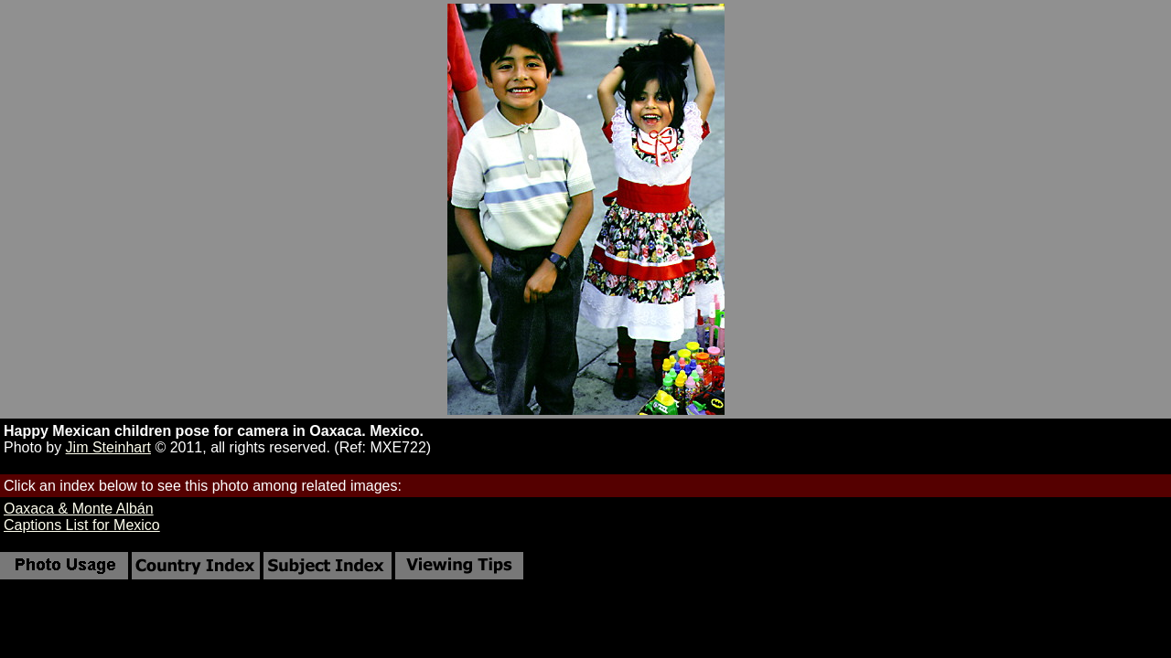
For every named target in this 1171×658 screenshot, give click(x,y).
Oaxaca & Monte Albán (79, 508)
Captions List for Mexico (82, 525)
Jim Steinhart (108, 447)
